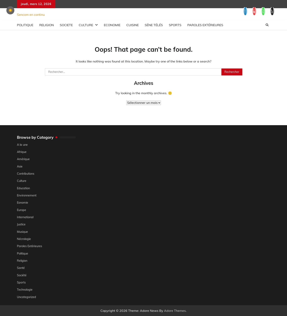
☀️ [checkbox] (10, 10)
